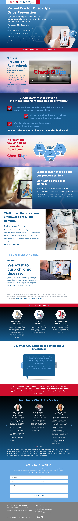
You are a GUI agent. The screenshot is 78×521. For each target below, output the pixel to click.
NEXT (40, 378)
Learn (46, 2)
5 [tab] (41, 446)
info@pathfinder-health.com (45, 512)
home (38, 2)
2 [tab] (39, 291)
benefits (57, 2)
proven (52, 2)
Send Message (39, 495)
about (62, 2)
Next (71, 424)
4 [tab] (40, 446)
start (42, 2)
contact (68, 2)
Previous (6, 424)
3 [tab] (40, 291)
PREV (37, 378)
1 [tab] (37, 291)
